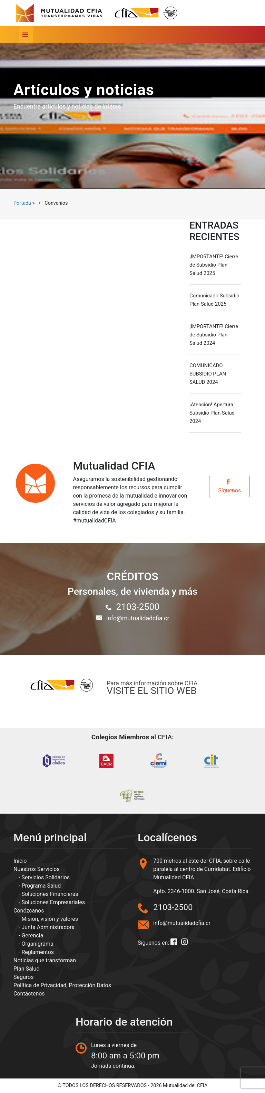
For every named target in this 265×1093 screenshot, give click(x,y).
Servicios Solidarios (45, 877)
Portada (22, 203)
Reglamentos (37, 952)
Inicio (20, 861)
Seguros (23, 977)
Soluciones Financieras (49, 894)
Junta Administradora (48, 927)
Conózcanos (28, 910)
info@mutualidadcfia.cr (137, 618)
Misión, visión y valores (49, 919)
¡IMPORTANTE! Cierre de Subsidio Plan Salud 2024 (213, 334)
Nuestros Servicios (36, 869)
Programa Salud (41, 885)
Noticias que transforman (44, 960)
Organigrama (37, 944)
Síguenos (229, 486)
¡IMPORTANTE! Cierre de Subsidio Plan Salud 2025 (213, 264)
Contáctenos (29, 993)
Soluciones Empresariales (53, 902)
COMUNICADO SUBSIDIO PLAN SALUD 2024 (207, 373)
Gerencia (32, 935)
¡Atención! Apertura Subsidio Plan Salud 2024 (212, 412)
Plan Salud (26, 968)
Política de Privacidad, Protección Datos (62, 985)
